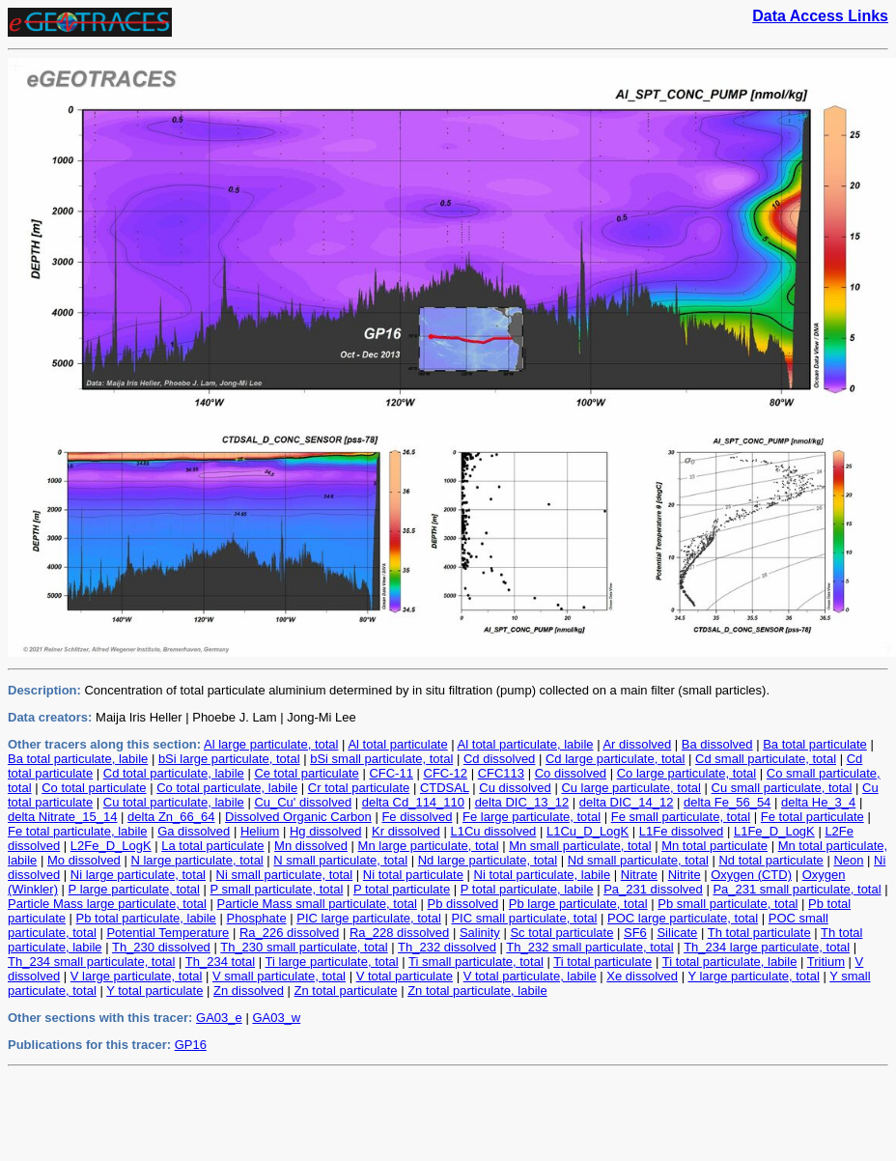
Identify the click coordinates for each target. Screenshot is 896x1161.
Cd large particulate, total (616, 758)
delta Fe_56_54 (727, 802)
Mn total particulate (714, 845)
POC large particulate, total (682, 918)
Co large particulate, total (687, 773)
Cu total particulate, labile (173, 802)
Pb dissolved (463, 903)
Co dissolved (570, 773)
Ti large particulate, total (331, 961)
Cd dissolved (499, 758)
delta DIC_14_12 (626, 802)
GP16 (191, 1044)
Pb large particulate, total (578, 903)
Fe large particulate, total (531, 816)
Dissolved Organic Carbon (298, 816)
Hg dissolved (325, 831)
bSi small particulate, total (381, 758)
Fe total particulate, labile (78, 831)
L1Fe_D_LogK (774, 831)
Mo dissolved (84, 860)
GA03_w (276, 1017)
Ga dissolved (193, 831)
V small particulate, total (279, 976)
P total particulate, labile (527, 889)
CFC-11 (391, 773)
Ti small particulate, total (476, 961)
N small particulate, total (340, 860)
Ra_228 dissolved (399, 932)
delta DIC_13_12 (522, 802)
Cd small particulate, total (765, 758)
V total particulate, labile (530, 976)
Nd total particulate (770, 860)
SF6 (635, 932)
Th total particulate (759, 932)
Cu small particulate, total (782, 787)
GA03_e (219, 1017)
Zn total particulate (346, 990)
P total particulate (401, 889)
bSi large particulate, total (229, 758)
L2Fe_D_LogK (111, 845)
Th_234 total (220, 961)
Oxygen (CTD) (751, 874)
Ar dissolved (636, 744)
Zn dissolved (248, 990)
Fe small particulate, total (681, 816)
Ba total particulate (815, 744)
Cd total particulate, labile (173, 773)
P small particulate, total (277, 889)
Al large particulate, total (271, 744)
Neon (848, 860)
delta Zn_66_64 (170, 816)
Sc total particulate (561, 932)
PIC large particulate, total (368, 918)
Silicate (677, 932)
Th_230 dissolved (161, 947)
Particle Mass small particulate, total (317, 903)
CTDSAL (444, 787)
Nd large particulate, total (488, 860)
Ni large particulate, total (138, 874)
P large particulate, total (134, 889)
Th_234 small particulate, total (91, 961)
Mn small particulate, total (580, 845)
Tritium (826, 961)
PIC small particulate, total (524, 918)
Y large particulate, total (753, 976)
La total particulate (212, 845)
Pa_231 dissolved (653, 889)
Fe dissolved (416, 816)
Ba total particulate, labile (78, 758)
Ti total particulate (602, 961)
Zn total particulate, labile (477, 990)
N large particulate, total (196, 860)
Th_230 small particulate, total (303, 947)
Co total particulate (94, 787)
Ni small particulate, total (284, 874)
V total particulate (404, 976)
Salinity (480, 932)
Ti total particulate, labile (730, 961)
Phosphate (256, 918)
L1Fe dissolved (681, 831)
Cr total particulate (359, 787)
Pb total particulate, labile (146, 918)
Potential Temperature (167, 932)
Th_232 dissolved (447, 947)
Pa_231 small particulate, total (797, 889)
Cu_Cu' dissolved (302, 802)
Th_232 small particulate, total (589, 947)
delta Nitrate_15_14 (62, 816)
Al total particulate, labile (526, 744)
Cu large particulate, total (631, 787)
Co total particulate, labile (226, 787)
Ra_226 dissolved (289, 932)
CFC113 (501, 773)
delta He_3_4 (818, 802)
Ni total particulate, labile (542, 874)
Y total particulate (154, 990)
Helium (259, 831)
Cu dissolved (514, 787)
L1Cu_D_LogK (587, 831)
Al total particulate (397, 744)
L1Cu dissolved (493, 831)
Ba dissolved (717, 744)
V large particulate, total (136, 976)
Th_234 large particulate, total (767, 947)
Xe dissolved (642, 976)
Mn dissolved (311, 845)
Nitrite (684, 874)
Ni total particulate (413, 874)
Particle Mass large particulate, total (107, 903)
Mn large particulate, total (428, 845)
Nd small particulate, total (638, 860)
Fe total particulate (812, 816)
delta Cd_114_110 (413, 802)
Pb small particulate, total (728, 903)
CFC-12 (446, 773)
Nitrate (639, 874)
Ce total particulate (306, 773)
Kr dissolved (406, 831)
